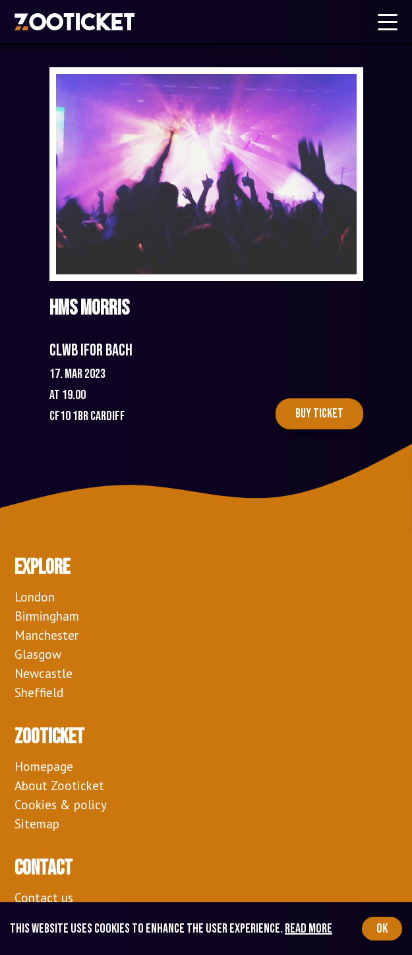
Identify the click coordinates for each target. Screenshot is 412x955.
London (35, 596)
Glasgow (38, 654)
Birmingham (47, 615)
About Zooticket (59, 785)
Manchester (46, 635)
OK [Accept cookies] (382, 929)
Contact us (44, 897)
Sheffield (39, 692)
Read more (308, 929)
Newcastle (44, 673)
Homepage (44, 766)
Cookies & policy (61, 804)
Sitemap (37, 823)
